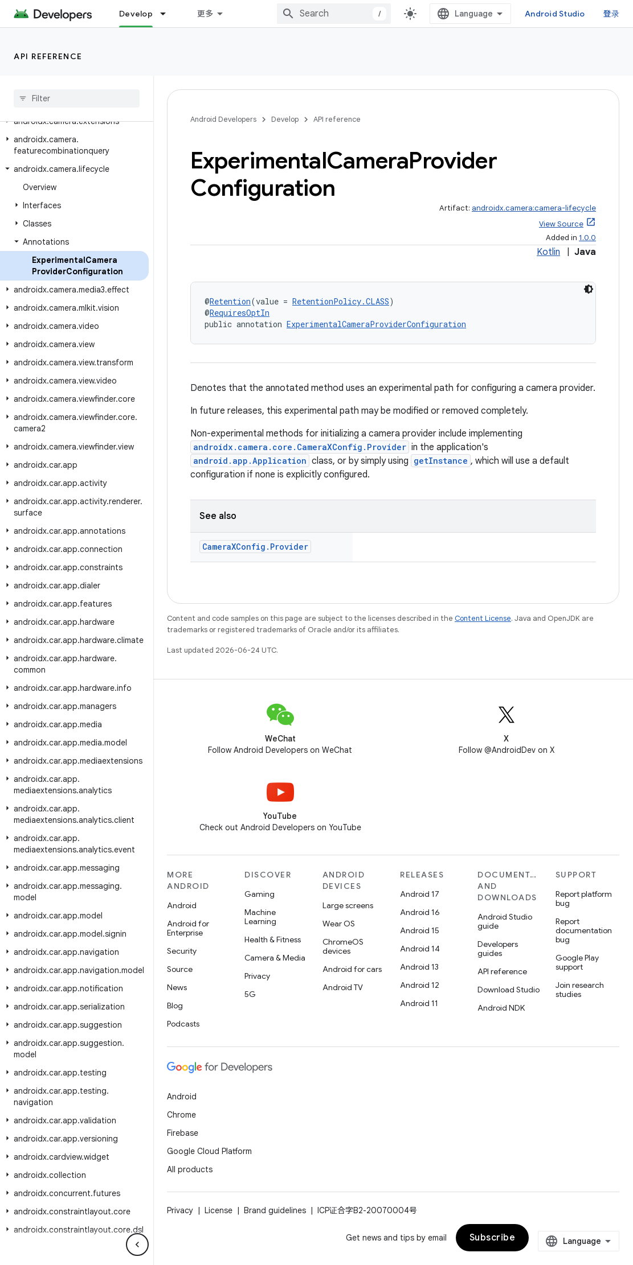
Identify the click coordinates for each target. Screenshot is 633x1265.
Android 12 (419, 985)
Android (182, 905)
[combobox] (334, 13)
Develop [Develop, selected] (136, 14)
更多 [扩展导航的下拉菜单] (205, 14)
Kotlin (548, 252)
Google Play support (577, 962)
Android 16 (420, 912)
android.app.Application (250, 460)
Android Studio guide (504, 921)
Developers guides (497, 948)
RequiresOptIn (239, 312)
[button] (74, 145)
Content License (483, 618)
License (218, 1210)
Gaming (259, 894)
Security (182, 951)
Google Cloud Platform (209, 1151)
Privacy (257, 976)
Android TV (342, 987)
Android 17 (419, 894)
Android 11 (419, 1003)
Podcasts (183, 1024)
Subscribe (492, 1237)
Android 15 (419, 930)
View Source (561, 224)
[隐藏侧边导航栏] (137, 1244)
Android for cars (352, 969)
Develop (285, 119)
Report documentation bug (584, 930)
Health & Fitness (272, 939)
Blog (175, 1005)
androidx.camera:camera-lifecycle (534, 208)
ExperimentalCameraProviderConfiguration (376, 324)
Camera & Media (274, 958)
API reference (48, 56)
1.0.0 (587, 237)
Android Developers (223, 119)
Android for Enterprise (188, 928)
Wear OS (338, 923)
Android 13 (419, 967)
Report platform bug (584, 898)
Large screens (347, 905)
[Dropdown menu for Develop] (168, 13)
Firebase (182, 1133)
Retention (230, 301)
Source (180, 969)
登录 (611, 14)
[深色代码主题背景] (588, 289)
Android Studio (555, 14)
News (177, 987)
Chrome (181, 1115)
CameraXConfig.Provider (255, 546)
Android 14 (420, 948)
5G (250, 994)
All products (190, 1169)
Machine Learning (260, 916)
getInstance (441, 460)
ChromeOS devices (343, 946)
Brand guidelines (275, 1210)
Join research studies (580, 989)
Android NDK (501, 1008)
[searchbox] (77, 98)
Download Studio (508, 989)
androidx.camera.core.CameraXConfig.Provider (299, 447)
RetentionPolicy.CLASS (340, 301)
